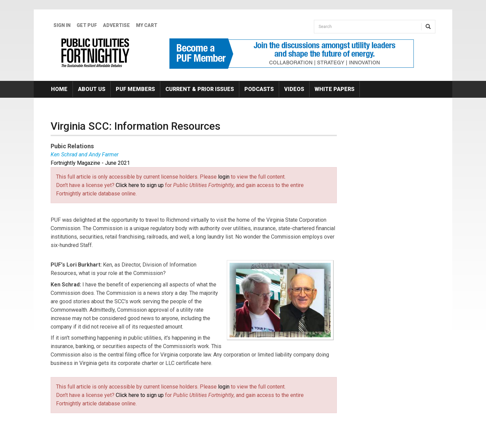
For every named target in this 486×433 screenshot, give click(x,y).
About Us (91, 89)
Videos (294, 89)
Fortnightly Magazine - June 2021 (90, 163)
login (224, 177)
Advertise (116, 25)
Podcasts (259, 89)
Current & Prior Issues (199, 89)
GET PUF (87, 25)
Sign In (62, 25)
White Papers (334, 89)
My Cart (146, 25)
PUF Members (135, 89)
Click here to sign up (140, 185)
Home (59, 89)
